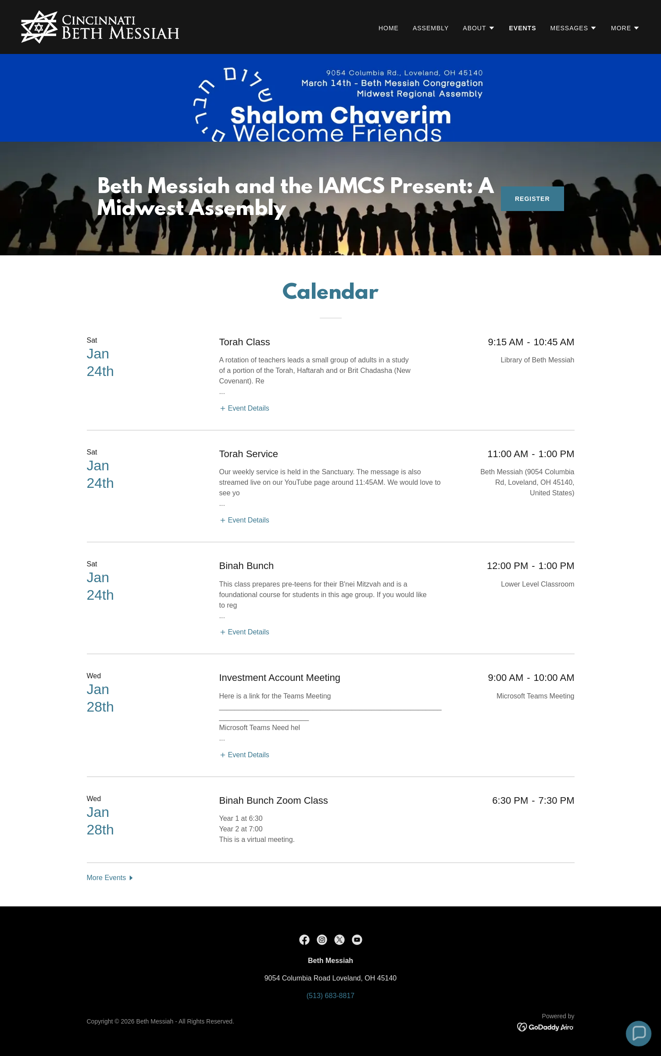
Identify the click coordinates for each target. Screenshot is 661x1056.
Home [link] (389, 28)
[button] (479, 28)
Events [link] (522, 28)
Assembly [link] (431, 28)
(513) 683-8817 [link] (330, 995)
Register (532, 198)
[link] (100, 26)
